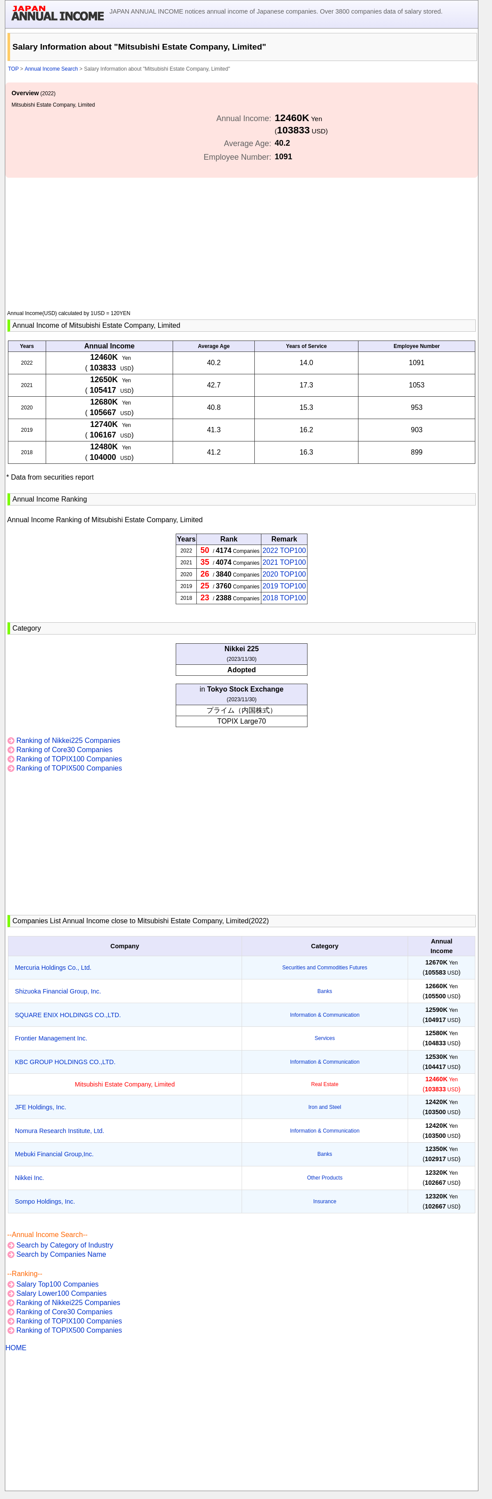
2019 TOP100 (284, 586)
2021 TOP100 (284, 562)
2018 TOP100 (284, 598)
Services (325, 1038)
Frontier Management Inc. (51, 1038)
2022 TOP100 (284, 550)
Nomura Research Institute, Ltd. (59, 1130)
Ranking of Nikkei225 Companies (68, 740)
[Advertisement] (241, 239)
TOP (13, 69)
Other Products (325, 1178)
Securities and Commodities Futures (324, 968)
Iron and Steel (324, 1107)
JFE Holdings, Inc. (40, 1107)
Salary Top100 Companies (57, 1284)
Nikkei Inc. (29, 1177)
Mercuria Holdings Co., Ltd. (53, 967)
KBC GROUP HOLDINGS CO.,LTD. (65, 1061)
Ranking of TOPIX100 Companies (69, 759)
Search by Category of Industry (64, 1245)
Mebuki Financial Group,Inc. (54, 1154)
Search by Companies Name (61, 1254)
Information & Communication (324, 1015)
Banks (325, 991)
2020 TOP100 (284, 574)
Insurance (324, 1201)
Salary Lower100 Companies (61, 1293)
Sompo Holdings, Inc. (45, 1201)
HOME (15, 1348)
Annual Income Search (51, 69)
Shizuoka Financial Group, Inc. (58, 991)
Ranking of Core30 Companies (64, 749)
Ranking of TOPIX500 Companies (69, 768)
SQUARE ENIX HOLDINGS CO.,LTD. (68, 1014)
